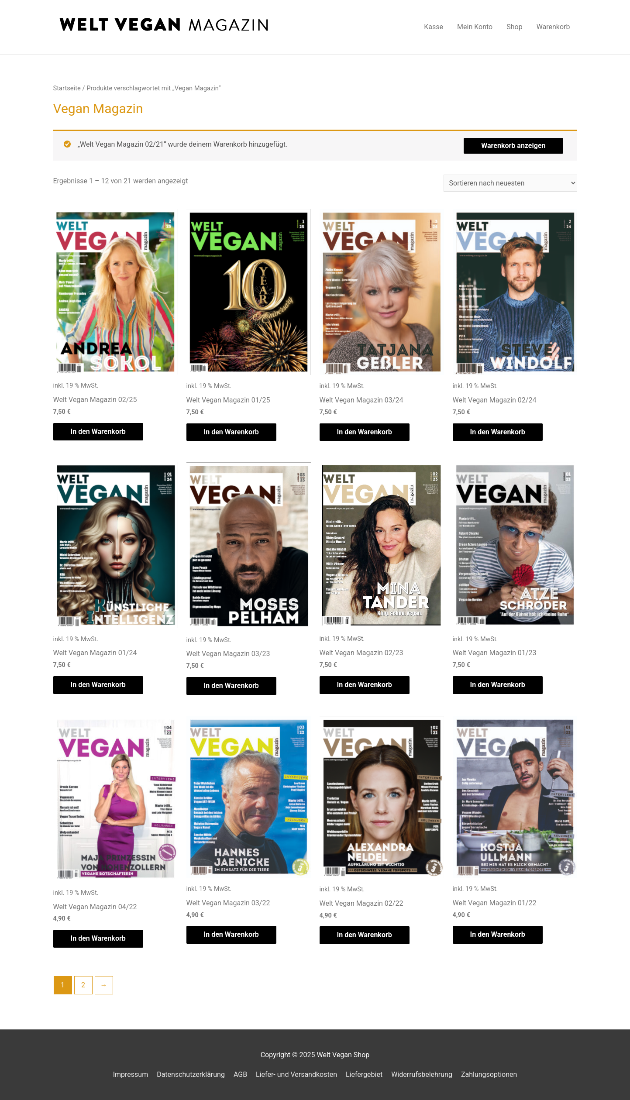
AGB (240, 1074)
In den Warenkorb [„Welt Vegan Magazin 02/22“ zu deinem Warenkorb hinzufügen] (364, 935)
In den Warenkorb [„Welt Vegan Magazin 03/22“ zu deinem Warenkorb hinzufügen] (231, 934)
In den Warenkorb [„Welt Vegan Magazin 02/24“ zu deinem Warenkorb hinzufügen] (497, 432)
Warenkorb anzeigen (513, 145)
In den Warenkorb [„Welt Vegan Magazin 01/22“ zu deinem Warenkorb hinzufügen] (497, 934)
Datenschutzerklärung (191, 1074)
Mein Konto (474, 27)
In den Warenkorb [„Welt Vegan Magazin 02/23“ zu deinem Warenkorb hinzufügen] (364, 685)
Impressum (130, 1074)
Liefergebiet (364, 1074)
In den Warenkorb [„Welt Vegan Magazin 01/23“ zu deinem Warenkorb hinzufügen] (497, 685)
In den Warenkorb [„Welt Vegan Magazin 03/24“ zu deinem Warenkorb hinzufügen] (364, 432)
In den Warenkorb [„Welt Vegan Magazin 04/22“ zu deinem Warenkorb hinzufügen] (98, 938)
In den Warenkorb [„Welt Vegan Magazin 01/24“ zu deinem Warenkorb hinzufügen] (98, 685)
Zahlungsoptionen (489, 1074)
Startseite (67, 88)
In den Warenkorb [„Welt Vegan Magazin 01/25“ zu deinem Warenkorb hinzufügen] (231, 432)
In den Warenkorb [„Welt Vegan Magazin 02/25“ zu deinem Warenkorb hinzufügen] (98, 431)
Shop (514, 27)
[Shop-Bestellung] (510, 183)
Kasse (433, 27)
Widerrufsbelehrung (421, 1074)
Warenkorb (553, 27)
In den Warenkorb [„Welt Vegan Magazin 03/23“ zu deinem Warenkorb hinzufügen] (231, 685)
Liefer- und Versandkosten (296, 1074)
